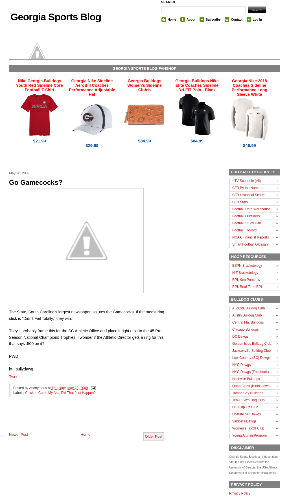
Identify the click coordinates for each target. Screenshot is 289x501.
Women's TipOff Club (248, 428)
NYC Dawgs (241, 365)
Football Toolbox (244, 230)
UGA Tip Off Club (245, 407)
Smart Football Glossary (250, 244)
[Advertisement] (75, 419)
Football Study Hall (246, 223)
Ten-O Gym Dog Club (248, 400)
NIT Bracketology (245, 273)
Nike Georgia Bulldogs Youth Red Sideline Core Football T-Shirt (39, 85)
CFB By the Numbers (248, 188)
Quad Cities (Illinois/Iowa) (251, 386)
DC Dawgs (240, 337)
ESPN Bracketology (247, 266)
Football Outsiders (246, 216)
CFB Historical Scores (248, 195)
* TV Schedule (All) (246, 181)
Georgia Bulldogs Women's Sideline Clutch (144, 85)
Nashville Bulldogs (246, 379)
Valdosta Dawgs (244, 421)
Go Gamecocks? (35, 182)
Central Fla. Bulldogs (248, 322)
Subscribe (213, 19)
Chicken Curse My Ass (42, 393)
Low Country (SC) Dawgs (251, 358)
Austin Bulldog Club (247, 315)
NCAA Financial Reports (250, 237)
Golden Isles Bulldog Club (251, 344)
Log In (257, 19)
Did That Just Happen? (78, 393)
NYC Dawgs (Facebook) (250, 372)
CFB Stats (240, 202)
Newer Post (18, 434)
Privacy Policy (239, 493)
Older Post (153, 436)
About (191, 19)
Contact (236, 19)
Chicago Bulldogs (245, 329)
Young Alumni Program (249, 435)
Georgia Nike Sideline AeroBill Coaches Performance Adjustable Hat (92, 88)
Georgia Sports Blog (55, 16)
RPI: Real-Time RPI (247, 287)
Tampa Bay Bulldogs (247, 393)
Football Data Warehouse (251, 209)
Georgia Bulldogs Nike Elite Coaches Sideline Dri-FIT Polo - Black (196, 85)
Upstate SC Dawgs (246, 414)
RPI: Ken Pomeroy (246, 280)
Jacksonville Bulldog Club (251, 351)
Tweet (14, 376)
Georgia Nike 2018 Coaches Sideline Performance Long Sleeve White (249, 88)
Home (172, 19)
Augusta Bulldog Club (248, 308)
